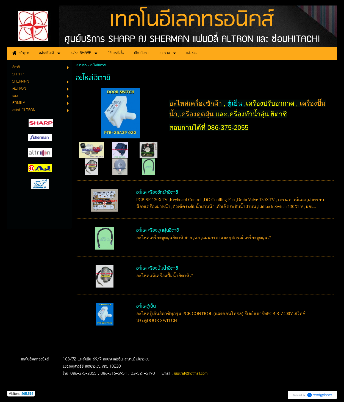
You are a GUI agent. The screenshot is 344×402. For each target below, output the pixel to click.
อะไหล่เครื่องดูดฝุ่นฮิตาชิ (157, 230)
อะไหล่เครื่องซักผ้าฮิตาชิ (157, 192)
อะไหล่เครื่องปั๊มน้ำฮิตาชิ (157, 268)
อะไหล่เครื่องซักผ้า (196, 103)
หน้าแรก (81, 65)
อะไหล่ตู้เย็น (146, 306)
